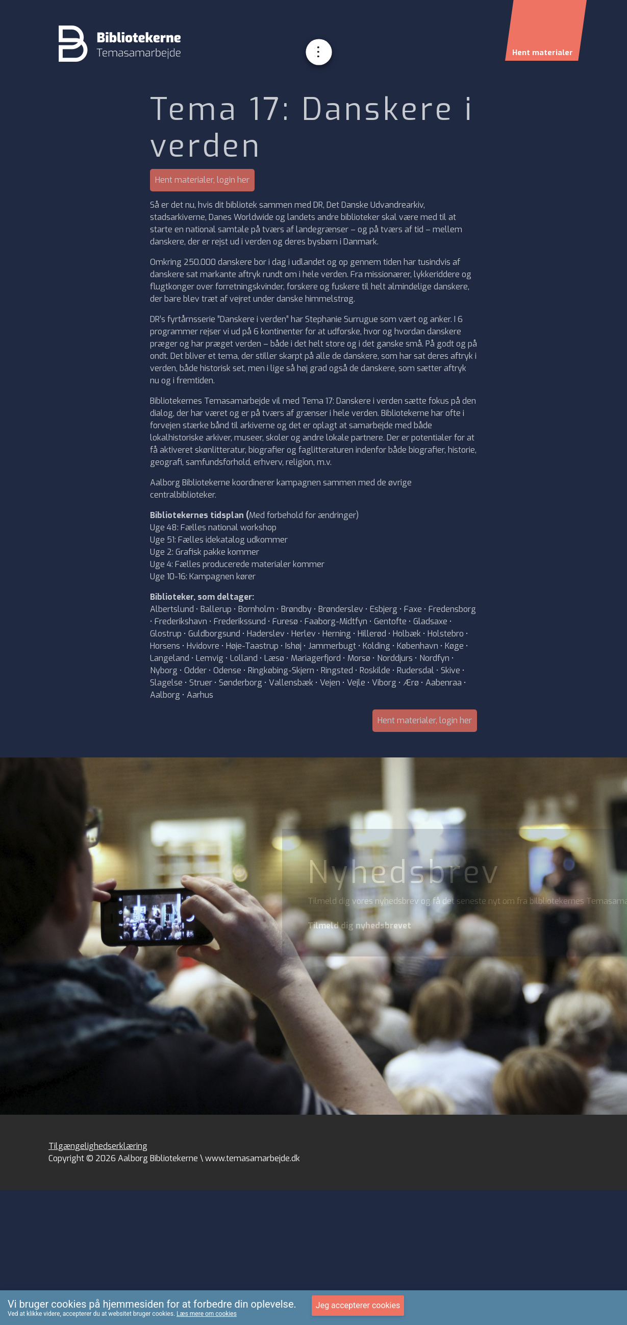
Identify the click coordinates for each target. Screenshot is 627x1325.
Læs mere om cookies (207, 1313)
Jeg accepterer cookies (358, 1305)
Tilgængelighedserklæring (97, 1146)
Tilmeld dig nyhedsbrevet (359, 925)
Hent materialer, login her (202, 180)
